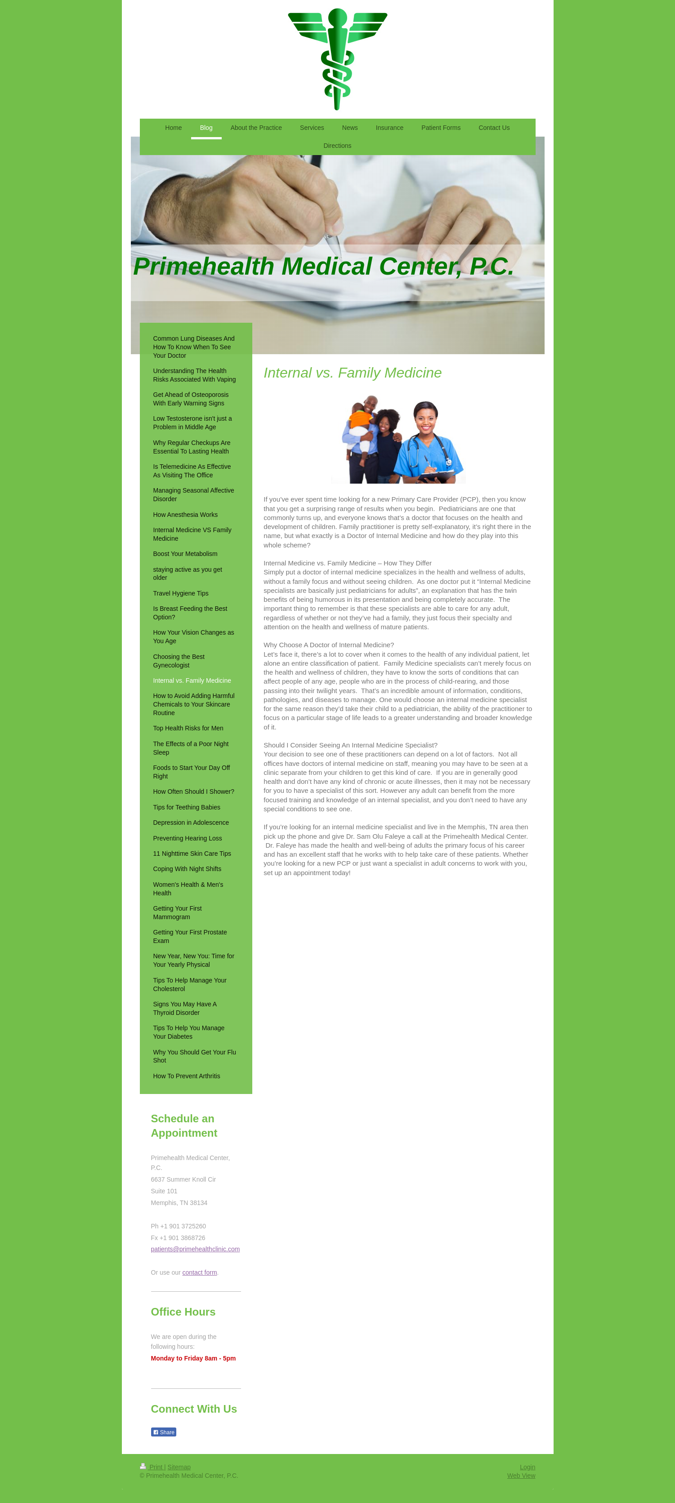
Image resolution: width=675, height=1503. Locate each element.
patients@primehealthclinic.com (195, 1249)
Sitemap (179, 1467)
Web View (521, 1475)
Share (163, 1432)
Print (152, 1467)
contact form (200, 1272)
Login (527, 1467)
